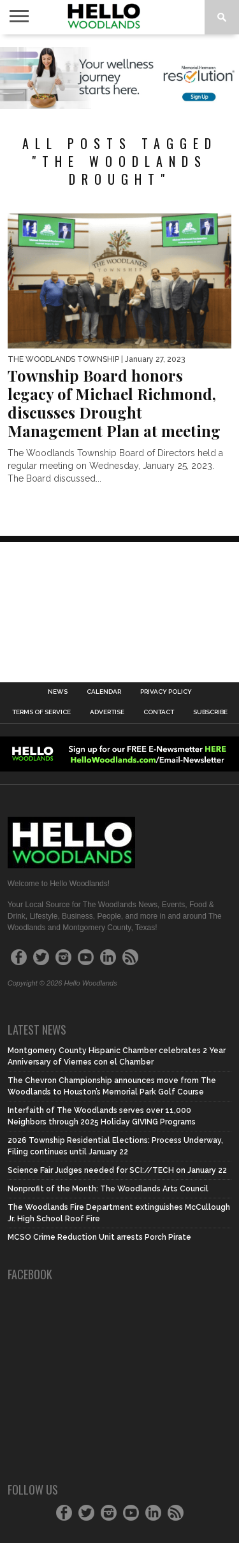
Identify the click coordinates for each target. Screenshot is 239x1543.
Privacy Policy (166, 692)
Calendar (104, 692)
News (58, 692)
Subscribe (210, 712)
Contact (158, 712)
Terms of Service (41, 712)
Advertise (107, 712)
